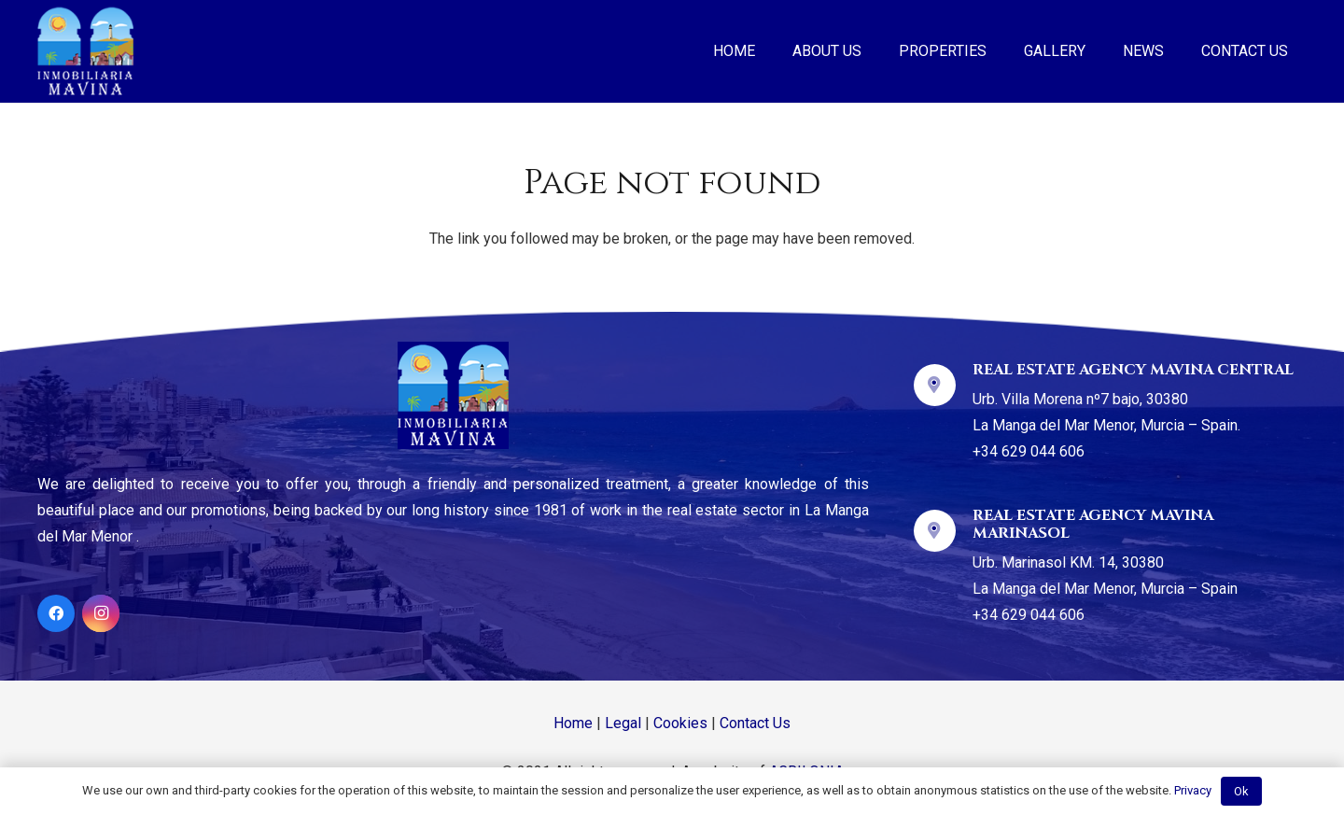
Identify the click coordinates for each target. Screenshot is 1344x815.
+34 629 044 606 (1029, 451)
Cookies (680, 723)
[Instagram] (100, 613)
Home (573, 723)
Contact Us (755, 723)
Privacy (1192, 790)
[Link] (85, 51)
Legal (623, 723)
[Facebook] (56, 613)
